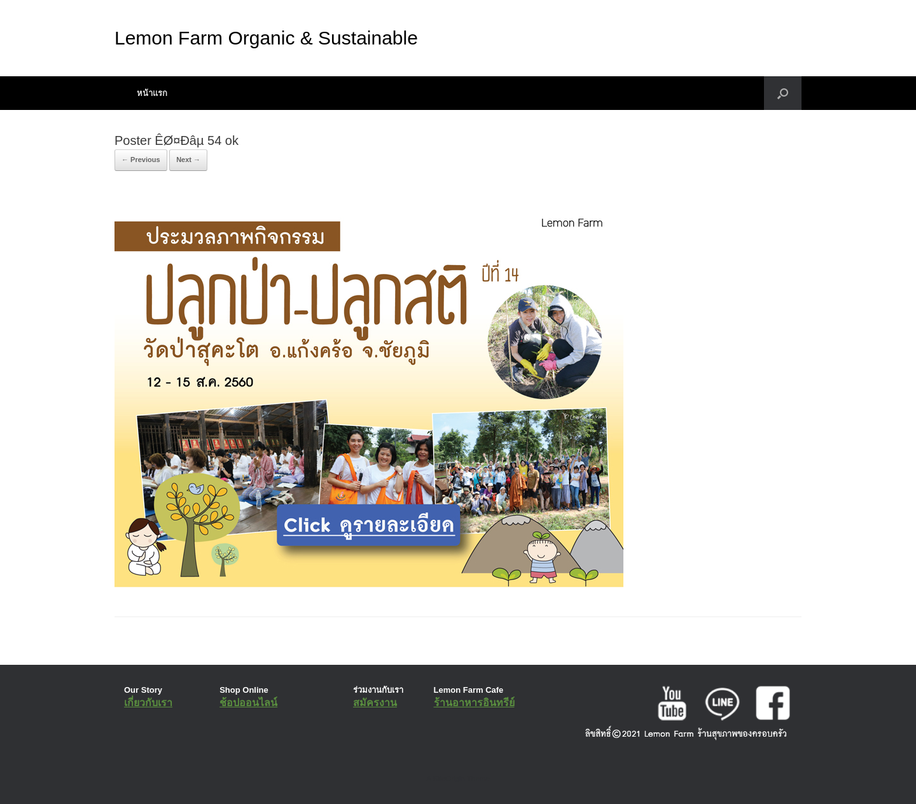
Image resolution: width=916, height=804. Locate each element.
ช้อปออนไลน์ (248, 702)
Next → (188, 159)
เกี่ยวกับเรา (148, 702)
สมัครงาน (375, 702)
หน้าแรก (152, 93)
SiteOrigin (449, 778)
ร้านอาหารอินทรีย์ (474, 702)
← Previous (140, 159)
